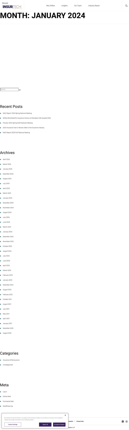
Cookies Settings (12, 424)
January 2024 (7, 232)
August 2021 (7, 304)
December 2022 (8, 285)
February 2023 (8, 275)
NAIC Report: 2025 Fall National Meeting (16, 132)
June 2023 (6, 261)
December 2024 (8, 203)
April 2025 (6, 188)
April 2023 (6, 265)
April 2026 (6, 159)
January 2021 (7, 323)
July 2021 (6, 309)
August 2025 (7, 179)
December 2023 (8, 236)
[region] (35, 420)
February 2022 (8, 294)
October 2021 (7, 299)
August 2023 (7, 251)
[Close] (65, 415)
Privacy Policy (80, 421)
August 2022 (7, 290)
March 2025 (7, 193)
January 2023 (7, 280)
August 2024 (7, 212)
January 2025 (7, 198)
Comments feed (8, 401)
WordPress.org (8, 406)
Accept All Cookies (59, 424)
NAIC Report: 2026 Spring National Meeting (17, 113)
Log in (5, 392)
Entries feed (7, 396)
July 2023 (6, 256)
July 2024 (6, 217)
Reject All (45, 424)
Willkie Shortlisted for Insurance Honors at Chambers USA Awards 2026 (27, 118)
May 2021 (6, 314)
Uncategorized (8, 365)
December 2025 (8, 174)
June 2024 (6, 222)
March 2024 (7, 227)
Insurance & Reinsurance (11, 360)
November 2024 (8, 208)
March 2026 (7, 164)
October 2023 (7, 246)
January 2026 (7, 169)
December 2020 (8, 328)
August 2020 (7, 333)
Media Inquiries (69, 421)
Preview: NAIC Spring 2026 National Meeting (18, 123)
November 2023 (8, 241)
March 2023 (7, 270)
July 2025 (6, 183)
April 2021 (6, 318)
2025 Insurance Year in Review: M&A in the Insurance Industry (23, 128)
